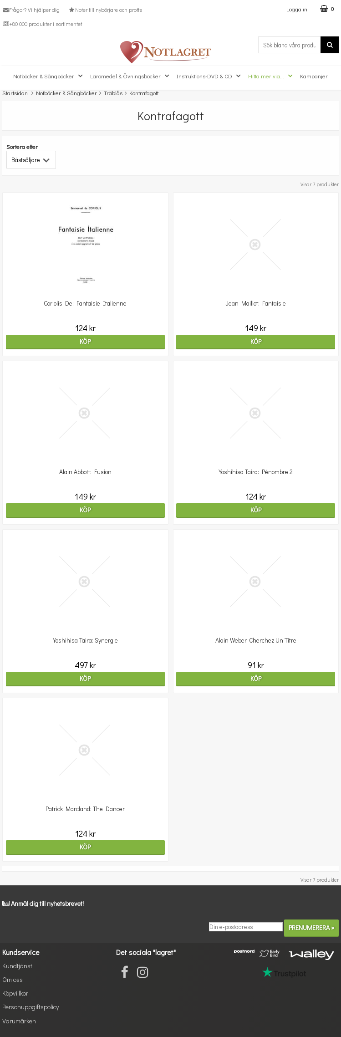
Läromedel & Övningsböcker (130, 76)
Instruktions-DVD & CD (210, 76)
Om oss (12, 979)
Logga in (296, 9)
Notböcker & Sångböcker (49, 76)
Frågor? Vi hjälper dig (31, 9)
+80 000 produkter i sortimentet (42, 23)
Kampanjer (314, 76)
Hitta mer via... (271, 76)
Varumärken (19, 1021)
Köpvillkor (15, 993)
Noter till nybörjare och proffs (105, 9)
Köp (85, 341)
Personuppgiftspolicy (30, 1006)
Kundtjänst (17, 965)
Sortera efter (22, 146)
